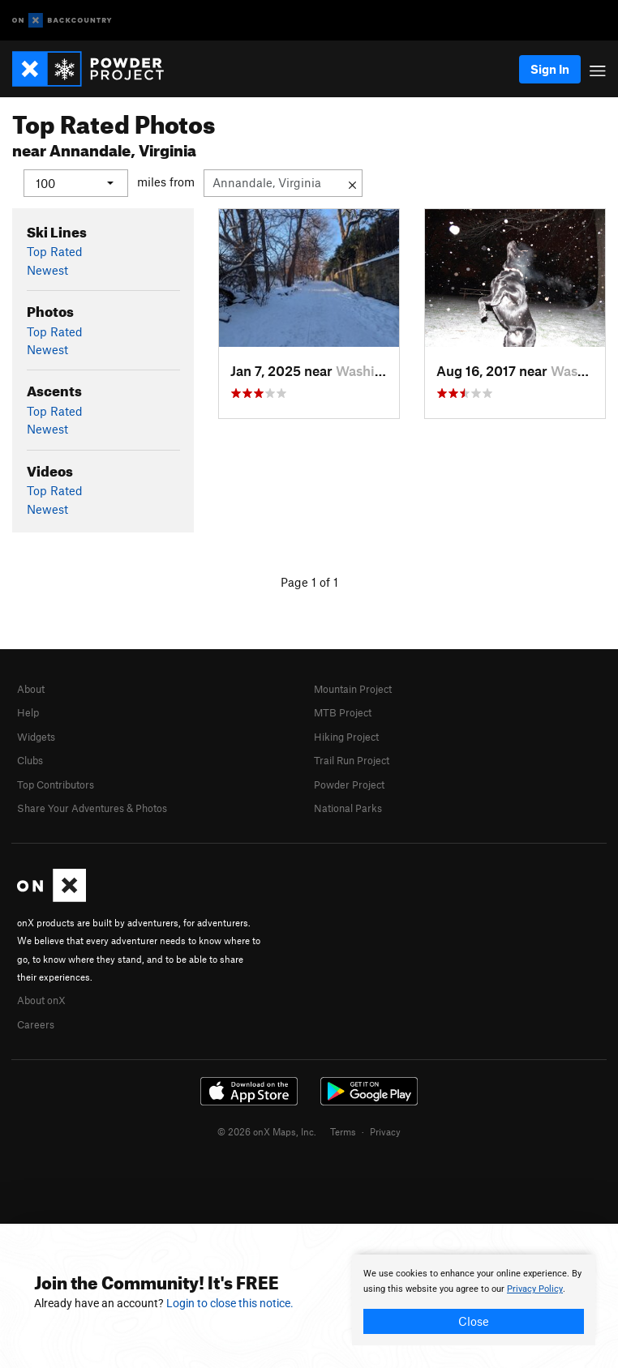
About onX (41, 1000)
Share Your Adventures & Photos (92, 808)
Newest (47, 269)
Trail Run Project (351, 760)
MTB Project (342, 712)
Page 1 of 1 (309, 582)
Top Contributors (55, 783)
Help (28, 712)
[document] (473, 1300)
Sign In (549, 69)
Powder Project (349, 783)
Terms (343, 1131)
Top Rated (55, 251)
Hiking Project (346, 735)
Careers (35, 1023)
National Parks (348, 808)
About (31, 688)
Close (473, 1321)
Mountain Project (353, 688)
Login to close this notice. (230, 1303)
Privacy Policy (535, 1289)
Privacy (385, 1131)
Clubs (30, 760)
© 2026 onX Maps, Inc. (266, 1131)
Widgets (36, 735)
